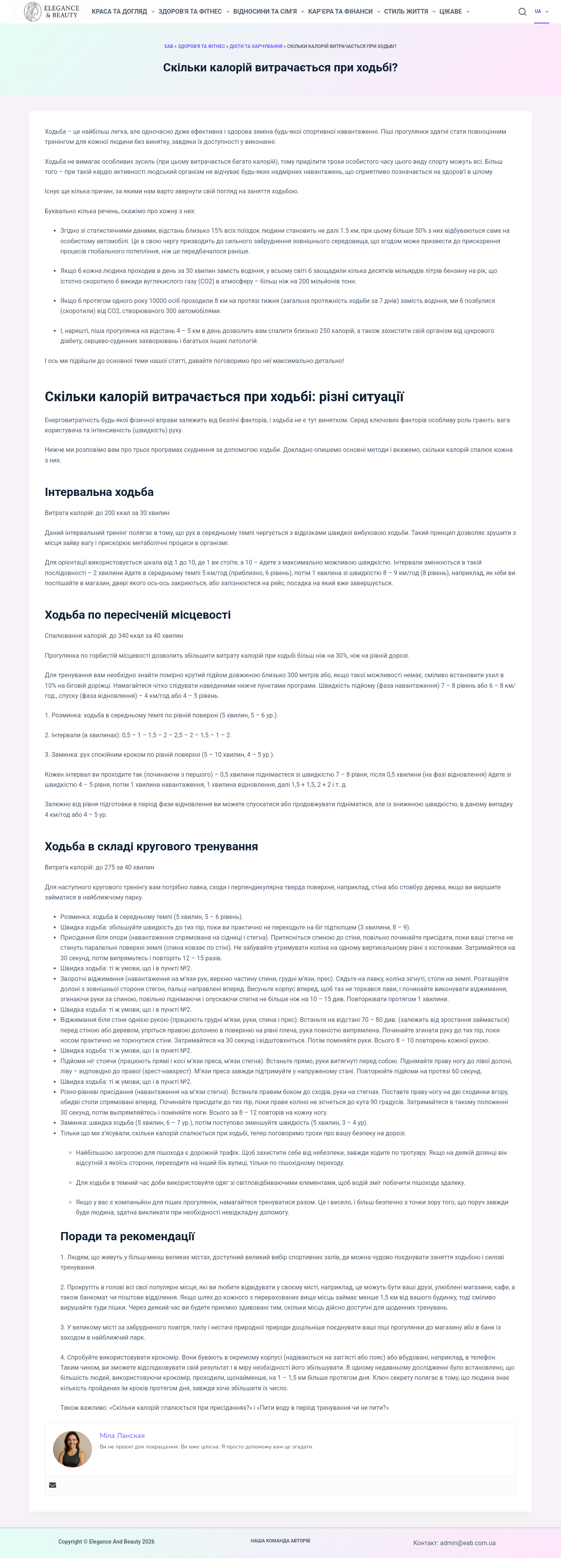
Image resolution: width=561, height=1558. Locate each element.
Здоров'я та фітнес (201, 46)
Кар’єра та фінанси (344, 11)
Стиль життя (410, 11)
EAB (168, 46)
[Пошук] (522, 12)
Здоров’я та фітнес (194, 11)
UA (542, 11)
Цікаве (454, 11)
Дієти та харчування (256, 46)
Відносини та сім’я (268, 11)
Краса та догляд (123, 11)
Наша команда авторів (280, 1541)
